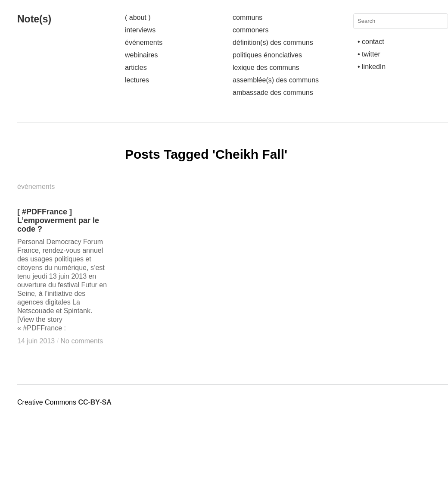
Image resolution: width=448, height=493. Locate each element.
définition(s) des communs (273, 42)
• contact (371, 41)
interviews (140, 30)
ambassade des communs (273, 92)
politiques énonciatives (267, 55)
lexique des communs (266, 67)
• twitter (369, 54)
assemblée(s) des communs (276, 80)
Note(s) (34, 19)
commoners (251, 30)
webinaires (141, 55)
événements (143, 42)
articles (136, 67)
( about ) (138, 17)
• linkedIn (372, 66)
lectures (137, 80)
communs (247, 17)
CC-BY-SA (94, 402)
